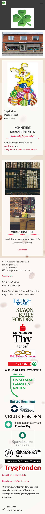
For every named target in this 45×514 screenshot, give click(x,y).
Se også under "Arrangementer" (22, 136)
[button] (42, 3)
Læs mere (22, 249)
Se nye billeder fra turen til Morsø (20, 149)
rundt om (8, 146)
